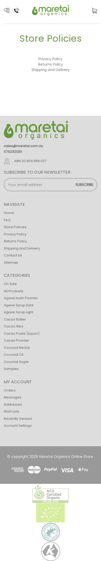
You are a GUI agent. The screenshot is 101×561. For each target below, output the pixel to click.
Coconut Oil (13, 354)
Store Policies (15, 227)
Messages (12, 397)
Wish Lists (11, 411)
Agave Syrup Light (18, 312)
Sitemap (11, 262)
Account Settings (18, 425)
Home (9, 212)
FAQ (7, 220)
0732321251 (13, 151)
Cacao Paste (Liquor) (21, 333)
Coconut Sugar (16, 361)
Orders (10, 390)
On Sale (10, 283)
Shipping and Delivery (51, 69)
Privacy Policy (50, 58)
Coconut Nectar (17, 347)
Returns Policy (50, 64)
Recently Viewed (18, 418)
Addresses (13, 404)
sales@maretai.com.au (23, 146)
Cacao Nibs (13, 326)
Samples (11, 368)
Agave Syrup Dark (19, 305)
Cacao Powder (16, 340)
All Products (13, 291)
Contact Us (13, 255)
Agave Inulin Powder (21, 298)
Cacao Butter (15, 319)
